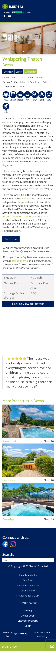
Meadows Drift (19, 260)
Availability (30, 71)
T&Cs (21, 86)
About (30, 77)
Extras (46, 82)
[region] (28, 332)
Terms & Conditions (28, 585)
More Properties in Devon (23, 400)
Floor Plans (35, 82)
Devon (7, 64)
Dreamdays (8, 519)
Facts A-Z (7, 82)
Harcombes (8, 480)
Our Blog (28, 580)
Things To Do (9, 86)
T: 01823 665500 (28, 603)
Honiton (26, 198)
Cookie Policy (28, 590)
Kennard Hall (9, 441)
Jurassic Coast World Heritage (19, 216)
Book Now (11, 239)
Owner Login (28, 615)
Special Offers (9, 77)
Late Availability (28, 575)
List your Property (28, 620)
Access (21, 77)
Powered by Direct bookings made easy (27, 634)
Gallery (19, 71)
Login (28, 625)
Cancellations (20, 82)
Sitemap (28, 610)
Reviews (40, 77)
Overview (8, 71)
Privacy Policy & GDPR (28, 595)
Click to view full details (28, 304)
